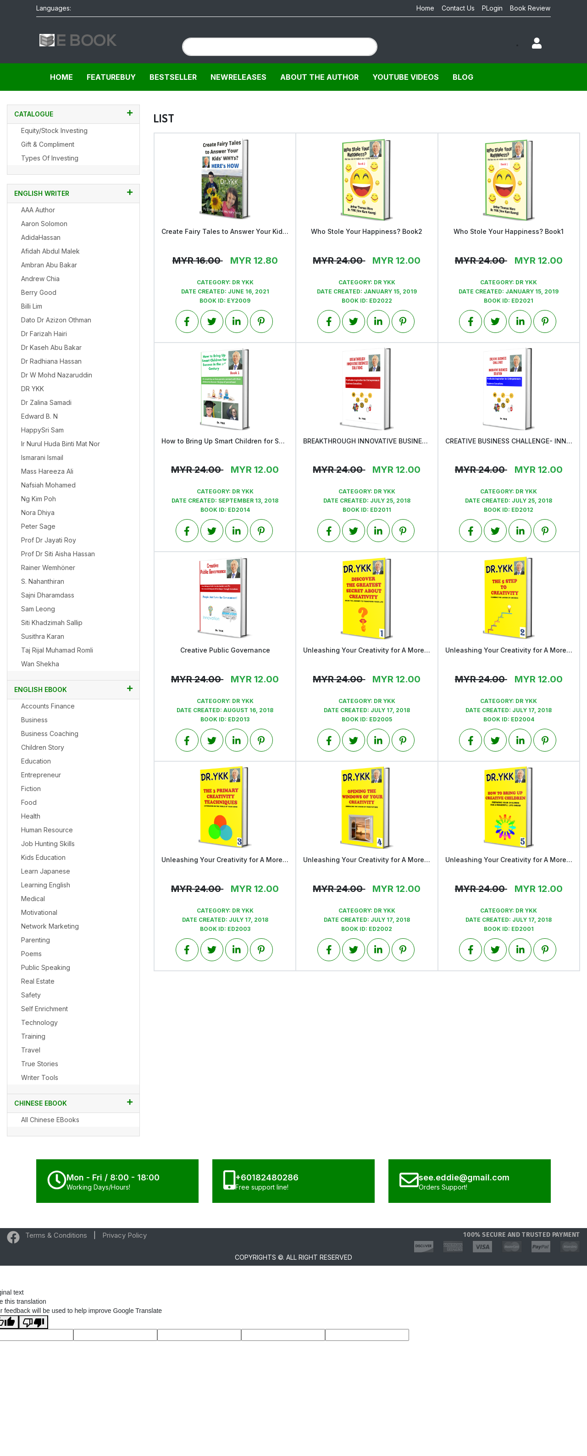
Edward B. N (39, 416)
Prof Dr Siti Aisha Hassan (58, 554)
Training (33, 1036)
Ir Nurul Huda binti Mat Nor (60, 444)
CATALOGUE (73, 114)
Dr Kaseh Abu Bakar (51, 347)
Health (30, 816)
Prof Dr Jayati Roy (48, 540)
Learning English (45, 885)
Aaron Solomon (44, 223)
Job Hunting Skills (48, 843)
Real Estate (38, 981)
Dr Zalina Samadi (46, 402)
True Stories (39, 1064)
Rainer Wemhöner (48, 567)
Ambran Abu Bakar (49, 265)
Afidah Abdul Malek (50, 251)
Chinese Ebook (73, 1103)
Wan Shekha (40, 664)
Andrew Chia (40, 278)
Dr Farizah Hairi (44, 334)
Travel (30, 1050)
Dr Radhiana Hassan (51, 361)
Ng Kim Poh (38, 499)
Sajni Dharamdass (47, 595)
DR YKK (32, 389)
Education (36, 761)
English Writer (73, 193)
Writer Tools (39, 1077)
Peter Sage (38, 526)
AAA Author (38, 210)
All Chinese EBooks (50, 1120)
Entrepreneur (41, 775)
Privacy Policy (124, 1235)
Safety (31, 995)
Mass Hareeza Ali (47, 471)
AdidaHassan (41, 237)
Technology (39, 1022)
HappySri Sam (42, 430)
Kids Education (43, 857)
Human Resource (47, 830)
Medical (33, 898)
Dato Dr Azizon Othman (56, 320)
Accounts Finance (48, 706)
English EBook (73, 689)
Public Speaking (45, 967)
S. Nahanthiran (42, 581)
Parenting (35, 940)
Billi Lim (31, 306)
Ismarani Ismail (42, 457)
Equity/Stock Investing (54, 130)
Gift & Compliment (47, 144)
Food (29, 802)
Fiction (31, 788)
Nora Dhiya (38, 512)
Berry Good (38, 292)
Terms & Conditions (56, 1235)
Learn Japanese (45, 871)
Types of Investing (49, 158)
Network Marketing (50, 926)
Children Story (42, 747)
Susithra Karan (42, 636)
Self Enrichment (44, 1009)
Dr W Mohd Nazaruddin (56, 375)
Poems (31, 954)
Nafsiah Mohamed (48, 485)
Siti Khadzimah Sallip (52, 622)
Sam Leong (38, 609)
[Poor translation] (33, 1322)
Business (34, 720)
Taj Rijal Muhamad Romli (57, 650)
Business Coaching (49, 733)
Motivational (39, 912)
